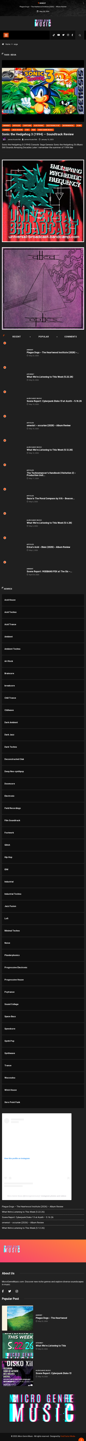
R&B (33, 130)
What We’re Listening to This (51, 1345)
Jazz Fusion (17, 130)
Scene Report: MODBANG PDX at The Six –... (49, 571)
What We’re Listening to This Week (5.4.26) (49, 522)
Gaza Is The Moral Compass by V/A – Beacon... (51, 498)
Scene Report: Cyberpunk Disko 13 (53, 1373)
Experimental (68, 125)
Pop (27, 130)
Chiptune (27, 125)
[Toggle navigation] (6, 35)
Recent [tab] (12, 336)
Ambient (6, 125)
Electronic (38, 125)
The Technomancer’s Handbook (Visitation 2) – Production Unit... (51, 474)
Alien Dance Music (34, 398)
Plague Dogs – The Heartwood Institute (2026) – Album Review (43, 7)
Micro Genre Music (14, 1196)
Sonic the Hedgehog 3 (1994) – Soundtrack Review (38, 134)
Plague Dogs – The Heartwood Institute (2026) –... (53, 352)
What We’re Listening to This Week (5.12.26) (50, 449)
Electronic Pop (53, 125)
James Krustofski (14, 139)
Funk (79, 125)
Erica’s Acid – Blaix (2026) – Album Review (48, 547)
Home (8, 44)
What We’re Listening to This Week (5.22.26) (50, 376)
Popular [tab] (39, 336)
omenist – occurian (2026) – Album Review (49, 425)
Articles (16, 125)
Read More (8, 151)
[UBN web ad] (43, 201)
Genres (6, 130)
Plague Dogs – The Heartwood (51, 1317)
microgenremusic (32, 1196)
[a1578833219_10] (43, 288)
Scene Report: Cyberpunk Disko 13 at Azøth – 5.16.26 (54, 401)
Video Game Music (45, 130)
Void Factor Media (68, 1436)
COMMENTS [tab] (67, 336)
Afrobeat (30, 374)
